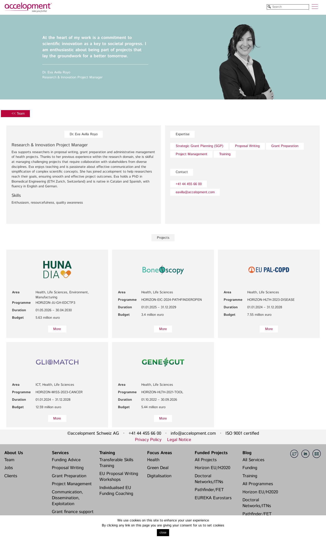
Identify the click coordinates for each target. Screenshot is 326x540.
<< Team (18, 113)
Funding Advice (66, 460)
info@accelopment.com (193, 433)
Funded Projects (211, 453)
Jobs (8, 468)
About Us (13, 453)
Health (153, 460)
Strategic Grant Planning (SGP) (199, 146)
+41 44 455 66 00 (189, 184)
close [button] (163, 532)
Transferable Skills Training (116, 463)
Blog (247, 453)
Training (224, 154)
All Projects (206, 460)
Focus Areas (159, 453)
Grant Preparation (284, 146)
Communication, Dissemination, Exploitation (67, 498)
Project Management (191, 154)
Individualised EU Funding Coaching (116, 491)
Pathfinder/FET (209, 490)
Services (60, 453)
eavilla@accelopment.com (195, 192)
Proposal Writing (247, 146)
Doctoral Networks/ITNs (209, 479)
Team (9, 460)
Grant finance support (72, 512)
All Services (253, 460)
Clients (10, 476)
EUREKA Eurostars (213, 498)
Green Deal (157, 468)
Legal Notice (179, 440)
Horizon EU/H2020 (212, 468)
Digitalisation (159, 476)
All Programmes (257, 484)
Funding (249, 468)
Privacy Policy (148, 440)
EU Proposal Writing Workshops (118, 477)
